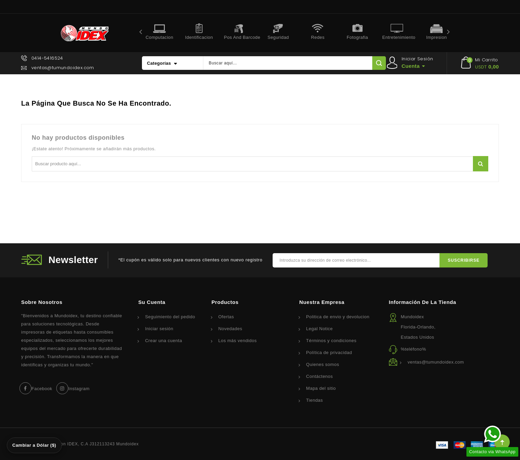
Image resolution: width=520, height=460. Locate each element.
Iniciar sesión (159, 328)
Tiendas (314, 400)
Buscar (480, 163)
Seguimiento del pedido (170, 316)
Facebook (41, 388)
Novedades (230, 328)
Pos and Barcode (241, 37)
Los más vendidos (237, 340)
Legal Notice (319, 328)
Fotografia (357, 37)
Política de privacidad (329, 352)
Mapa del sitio (321, 388)
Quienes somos (322, 364)
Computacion (159, 37)
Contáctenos (319, 376)
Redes (318, 37)
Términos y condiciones (331, 340)
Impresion (436, 37)
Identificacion (199, 37)
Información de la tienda (422, 302)
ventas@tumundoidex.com (62, 67)
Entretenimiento (398, 37)
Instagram (78, 388)
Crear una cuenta (163, 340)
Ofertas (226, 316)
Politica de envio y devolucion (338, 316)
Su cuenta (151, 302)
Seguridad (278, 37)
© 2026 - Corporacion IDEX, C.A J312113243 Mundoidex (80, 444)
